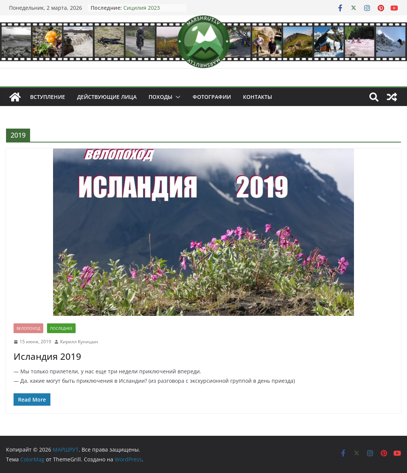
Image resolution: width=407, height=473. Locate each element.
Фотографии (212, 96)
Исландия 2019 (47, 356)
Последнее (61, 328)
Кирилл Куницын (79, 341)
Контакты (257, 96)
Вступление (47, 96)
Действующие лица (107, 96)
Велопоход (28, 328)
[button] (176, 97)
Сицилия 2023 (141, 7)
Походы (160, 96)
